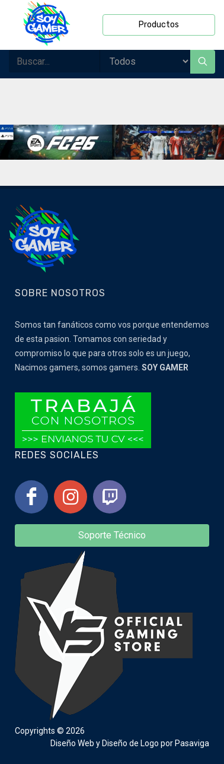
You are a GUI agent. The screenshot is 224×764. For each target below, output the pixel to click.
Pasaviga (192, 743)
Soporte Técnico (112, 535)
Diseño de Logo (130, 743)
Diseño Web (72, 743)
